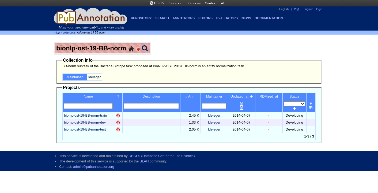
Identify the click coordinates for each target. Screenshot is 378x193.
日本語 (295, 9)
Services (194, 3)
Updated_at (241, 96)
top (58, 32)
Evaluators (227, 18)
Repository (141, 18)
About (225, 3)
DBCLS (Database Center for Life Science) (161, 156)
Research (175, 3)
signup (309, 9)
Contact (211, 3)
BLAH (144, 161)
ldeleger (94, 77)
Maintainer (214, 96)
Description (151, 96)
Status (294, 96)
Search (162, 18)
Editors (205, 18)
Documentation (269, 18)
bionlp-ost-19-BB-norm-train (85, 115)
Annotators (184, 18)
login (319, 9)
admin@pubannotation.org (93, 167)
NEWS (246, 18)
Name (88, 96)
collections (69, 32)
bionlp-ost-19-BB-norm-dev (85, 122)
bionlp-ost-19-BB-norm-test (85, 129)
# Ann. (190, 96)
